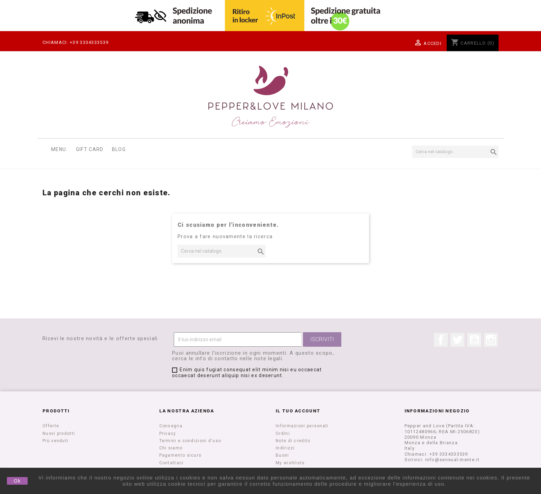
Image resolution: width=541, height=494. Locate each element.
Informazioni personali (302, 425)
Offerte (50, 425)
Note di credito (293, 440)
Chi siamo (171, 448)
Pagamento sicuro (180, 455)
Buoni (282, 455)
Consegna (170, 425)
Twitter (457, 340)
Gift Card (90, 149)
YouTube (474, 340)
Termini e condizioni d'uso (190, 440)
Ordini (283, 433)
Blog (119, 149)
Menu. (59, 149)
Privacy (167, 433)
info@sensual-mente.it (452, 459)
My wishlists (290, 462)
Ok (17, 481)
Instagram (491, 340)
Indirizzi (285, 448)
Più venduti (55, 440)
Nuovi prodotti (58, 433)
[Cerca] (455, 152)
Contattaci (171, 462)
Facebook (441, 340)
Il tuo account (298, 410)
